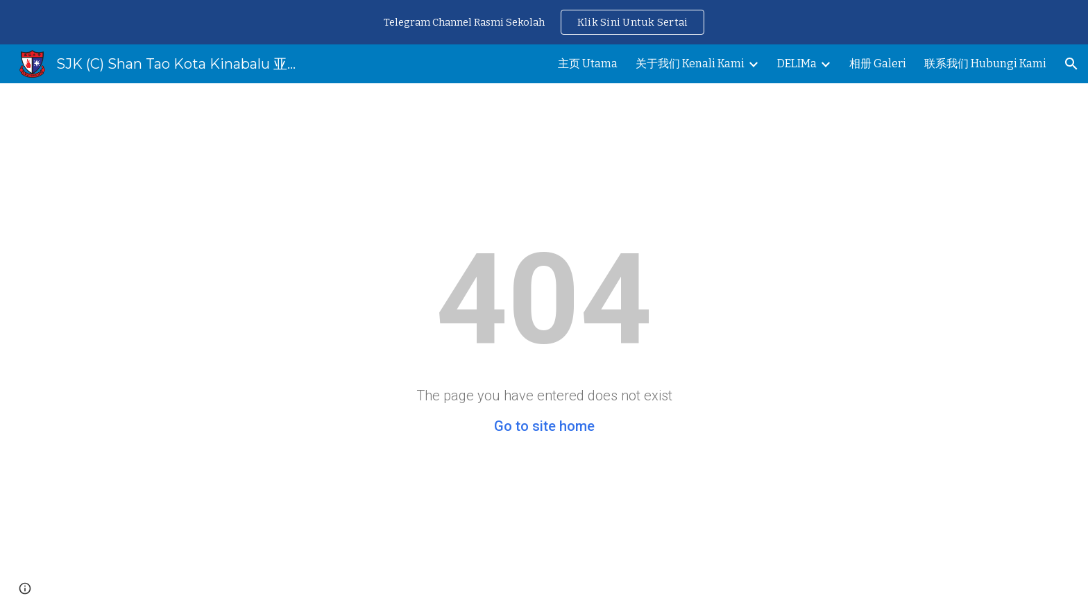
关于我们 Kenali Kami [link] (690, 63)
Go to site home (544, 426)
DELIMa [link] (797, 63)
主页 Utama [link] (588, 63)
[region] (544, 22)
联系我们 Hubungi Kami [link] (985, 63)
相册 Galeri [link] (877, 63)
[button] (1071, 63)
